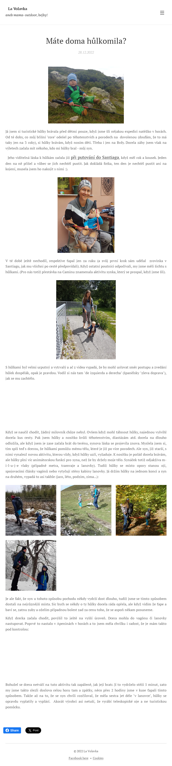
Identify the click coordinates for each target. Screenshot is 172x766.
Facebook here (78, 758)
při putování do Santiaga (95, 157)
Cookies (98, 758)
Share (12, 730)
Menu (162, 12)
